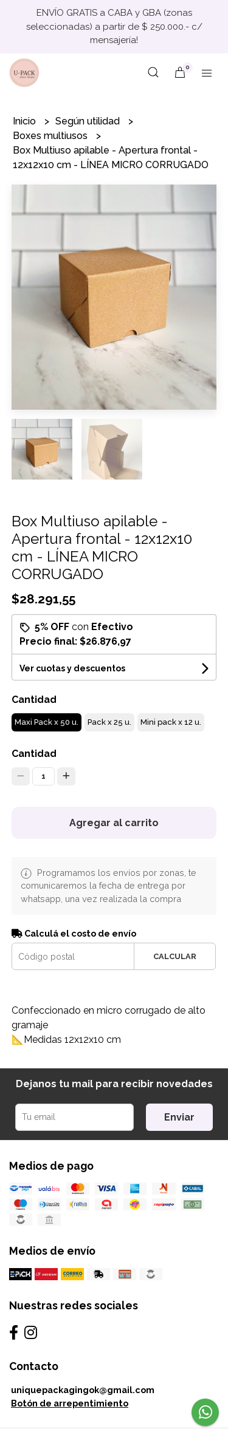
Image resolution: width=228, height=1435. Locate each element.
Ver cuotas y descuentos (72, 668)
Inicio (25, 121)
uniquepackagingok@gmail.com (82, 1390)
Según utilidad (88, 121)
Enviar (179, 1117)
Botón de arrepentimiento (69, 1403)
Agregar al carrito (114, 823)
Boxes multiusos (51, 135)
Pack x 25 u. (109, 722)
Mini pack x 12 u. (170, 722)
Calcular (174, 956)
